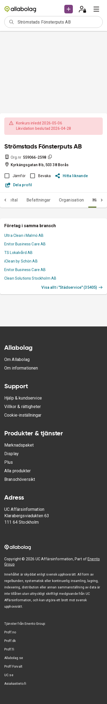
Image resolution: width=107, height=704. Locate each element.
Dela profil (18, 184)
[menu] (96, 9)
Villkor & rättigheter (22, 406)
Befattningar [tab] (38, 200)
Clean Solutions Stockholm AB (30, 278)
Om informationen (21, 368)
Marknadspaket (19, 445)
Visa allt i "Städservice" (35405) (72, 287)
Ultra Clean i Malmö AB (23, 235)
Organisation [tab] (71, 200)
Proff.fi (9, 649)
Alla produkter (17, 470)
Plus (8, 462)
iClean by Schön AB (21, 261)
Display (11, 453)
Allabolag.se (13, 658)
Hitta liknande (71, 175)
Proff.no (10, 632)
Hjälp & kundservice (23, 398)
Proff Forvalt (13, 666)
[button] (68, 9)
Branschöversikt (19, 479)
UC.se (8, 675)
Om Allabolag (17, 359)
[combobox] (58, 21)
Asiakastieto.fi (15, 684)
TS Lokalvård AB (18, 252)
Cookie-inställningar (22, 415)
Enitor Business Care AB (25, 244)
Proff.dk (10, 641)
